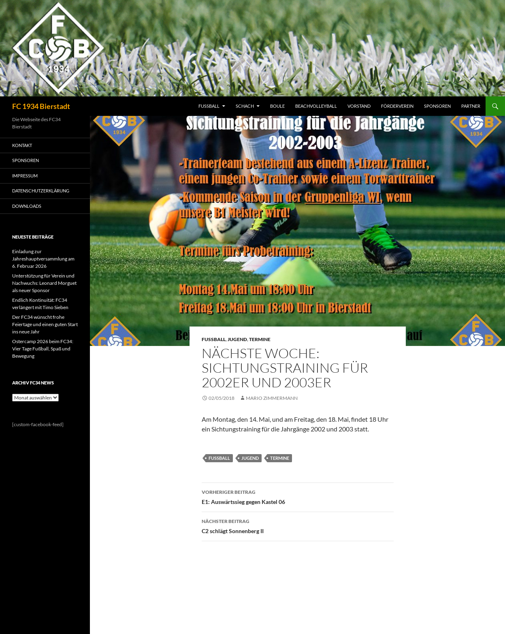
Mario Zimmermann (272, 398)
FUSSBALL (208, 106)
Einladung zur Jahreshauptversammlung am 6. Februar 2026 (43, 258)
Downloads (26, 206)
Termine (260, 339)
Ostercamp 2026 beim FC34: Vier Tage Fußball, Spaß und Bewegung (42, 348)
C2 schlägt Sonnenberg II (298, 525)
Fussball (214, 339)
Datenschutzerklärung (40, 190)
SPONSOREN (437, 106)
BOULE (277, 106)
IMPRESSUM (25, 175)
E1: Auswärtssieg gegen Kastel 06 (298, 496)
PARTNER (470, 106)
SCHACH (245, 106)
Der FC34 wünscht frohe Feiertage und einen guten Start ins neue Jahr (45, 324)
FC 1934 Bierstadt (41, 106)
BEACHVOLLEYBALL (316, 106)
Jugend (237, 339)
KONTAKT (22, 145)
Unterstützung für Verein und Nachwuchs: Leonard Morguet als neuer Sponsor (44, 283)
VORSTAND (359, 106)
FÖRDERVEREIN (397, 106)
